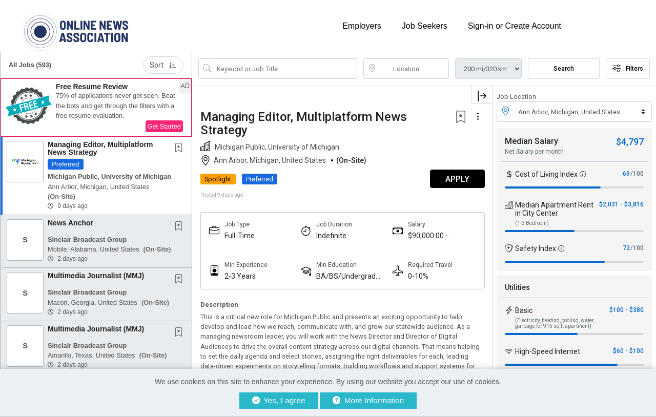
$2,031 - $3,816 (621, 203)
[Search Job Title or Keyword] (285, 68)
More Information (368, 400)
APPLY (456, 178)
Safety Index (535, 248)
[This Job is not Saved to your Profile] (181, 148)
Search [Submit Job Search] (564, 68)
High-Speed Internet (547, 351)
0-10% (417, 276)
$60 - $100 (628, 350)
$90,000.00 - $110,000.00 (427, 235)
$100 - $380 (626, 309)
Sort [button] (163, 64)
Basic (523, 310)
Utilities (517, 287)
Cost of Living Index (546, 174)
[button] (96, 107)
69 (626, 173)
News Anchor (70, 222)
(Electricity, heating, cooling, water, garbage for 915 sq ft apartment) (554, 322)
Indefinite (331, 235)
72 (626, 247)
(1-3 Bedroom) (532, 222)
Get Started (164, 126)
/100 (637, 173)
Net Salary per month (534, 151)
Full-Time (239, 235)
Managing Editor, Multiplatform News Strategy (100, 148)
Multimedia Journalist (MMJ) (96, 275)
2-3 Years (240, 276)
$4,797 (630, 141)
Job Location (516, 96)
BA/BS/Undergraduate (349, 276)
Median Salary (531, 140)
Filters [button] (627, 68)
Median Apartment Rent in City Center (554, 208)
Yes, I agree (278, 400)
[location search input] (413, 68)
